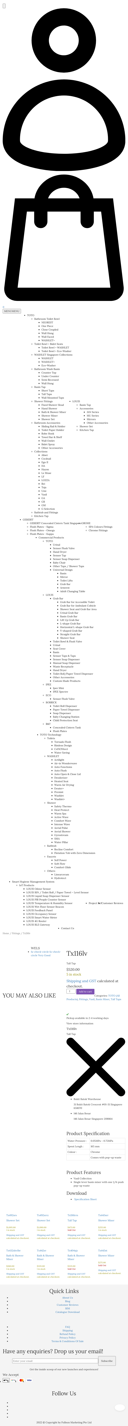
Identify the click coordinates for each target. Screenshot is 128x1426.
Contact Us (67, 928)
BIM (67, 1308)
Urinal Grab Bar (69, 612)
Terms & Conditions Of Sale (68, 1341)
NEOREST (47, 322)
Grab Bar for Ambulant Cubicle (78, 605)
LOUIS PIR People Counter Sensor (46, 899)
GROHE (86, 523)
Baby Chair (59, 562)
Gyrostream (61, 835)
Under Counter (50, 376)
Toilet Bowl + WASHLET (55, 347)
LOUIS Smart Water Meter (41, 917)
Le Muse (46, 473)
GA (43, 498)
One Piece (47, 326)
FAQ (67, 1326)
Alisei (44, 455)
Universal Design (63, 569)
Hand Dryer (60, 551)
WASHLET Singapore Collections (53, 354)
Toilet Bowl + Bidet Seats (48, 344)
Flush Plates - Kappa (42, 534)
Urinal (56, 544)
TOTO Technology (50, 734)
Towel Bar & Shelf (51, 437)
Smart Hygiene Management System (33, 881)
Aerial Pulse (61, 828)
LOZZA (45, 480)
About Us (67, 1297)
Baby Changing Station (66, 716)
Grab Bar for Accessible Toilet (77, 602)
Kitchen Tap (41, 516)
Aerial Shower (62, 831)
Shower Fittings (43, 401)
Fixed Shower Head (52, 405)
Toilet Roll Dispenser (65, 706)
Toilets (51, 738)
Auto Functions (63, 767)
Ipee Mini (58, 688)
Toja (43, 487)
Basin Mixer (103, 999)
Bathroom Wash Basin (47, 369)
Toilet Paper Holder (52, 430)
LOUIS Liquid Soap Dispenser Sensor (47, 896)
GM (43, 505)
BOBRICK (51, 702)
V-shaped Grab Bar (71, 630)
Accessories (86, 408)
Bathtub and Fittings (46, 512)
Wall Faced (47, 336)
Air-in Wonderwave (65, 763)
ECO (48, 695)
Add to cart (85, 991)
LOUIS (76, 401)
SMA (57, 838)
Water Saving (62, 752)
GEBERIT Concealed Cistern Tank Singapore (56, 523)
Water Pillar (61, 842)
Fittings (16, 933)
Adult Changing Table (72, 591)
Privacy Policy (67, 1337)
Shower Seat (67, 638)
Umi (43, 491)
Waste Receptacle (63, 666)
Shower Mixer (49, 415)
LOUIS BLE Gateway (38, 924)
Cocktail (46, 458)
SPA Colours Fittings (100, 526)
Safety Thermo (63, 806)
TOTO (30, 315)
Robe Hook (47, 433)
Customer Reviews (112, 903)
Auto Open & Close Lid (67, 774)
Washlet (59, 795)
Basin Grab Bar (68, 616)
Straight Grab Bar (70, 634)
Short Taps (47, 390)
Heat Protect (61, 810)
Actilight (59, 759)
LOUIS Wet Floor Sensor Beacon (45, 906)
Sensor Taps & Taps (64, 655)
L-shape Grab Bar (70, 623)
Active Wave (61, 817)
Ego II (44, 462)
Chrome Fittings (98, 530)
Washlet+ (59, 799)
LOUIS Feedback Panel (39, 910)
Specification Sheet (85, 1199)
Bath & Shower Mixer (53, 412)
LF (42, 476)
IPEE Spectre (60, 691)
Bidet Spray (48, 444)
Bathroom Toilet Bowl (47, 318)
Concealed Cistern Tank (67, 727)
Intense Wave (62, 824)
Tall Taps (46, 394)
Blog (67, 1301)
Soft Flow (59, 863)
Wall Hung (47, 333)
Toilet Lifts (66, 580)
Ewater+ (59, 788)
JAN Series (93, 412)
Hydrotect (60, 878)
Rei (43, 483)
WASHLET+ (48, 340)
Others (51, 871)
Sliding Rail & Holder (53, 426)
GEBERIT (28, 519)
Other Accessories (52, 448)
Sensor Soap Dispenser (66, 559)
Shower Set (48, 419)
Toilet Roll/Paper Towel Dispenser (73, 673)
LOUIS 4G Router (36, 921)
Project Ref (95, 903)
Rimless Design (63, 745)
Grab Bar (65, 584)
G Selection (48, 508)
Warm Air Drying (64, 784)
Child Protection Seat (65, 720)
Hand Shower (49, 408)
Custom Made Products (66, 681)
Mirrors (91, 419)
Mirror (64, 577)
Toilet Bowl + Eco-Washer (56, 351)
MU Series (93, 415)
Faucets (51, 856)
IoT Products (26, 885)
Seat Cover (59, 648)
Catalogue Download (67, 1312)
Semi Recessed (50, 379)
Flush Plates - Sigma (41, 526)
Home (6, 933)
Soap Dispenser (62, 713)
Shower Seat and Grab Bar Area (78, 609)
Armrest (65, 587)
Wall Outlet (48, 440)
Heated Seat (61, 781)
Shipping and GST (81, 981)
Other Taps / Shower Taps (68, 566)
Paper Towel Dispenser (66, 709)
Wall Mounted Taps (52, 397)
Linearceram (61, 874)
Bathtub (51, 845)
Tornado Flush (62, 741)
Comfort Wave (62, 820)
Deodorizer (61, 777)
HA (43, 465)
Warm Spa (60, 813)
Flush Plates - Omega (42, 530)
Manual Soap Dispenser (66, 663)
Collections (40, 451)
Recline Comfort (63, 849)
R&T (48, 724)
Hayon (45, 469)
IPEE (48, 684)
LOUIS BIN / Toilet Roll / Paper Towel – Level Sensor (57, 892)
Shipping (67, 1330)
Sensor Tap (59, 555)
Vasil (44, 494)
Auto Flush (60, 770)
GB (43, 501)
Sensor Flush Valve (64, 548)
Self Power (60, 860)
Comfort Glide (62, 867)
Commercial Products (51, 537)
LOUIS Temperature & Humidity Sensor (49, 903)
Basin (63, 573)
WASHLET (47, 358)
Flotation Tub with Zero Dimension (74, 853)
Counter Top (48, 372)
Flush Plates (60, 731)
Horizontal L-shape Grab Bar (77, 627)
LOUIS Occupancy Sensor (41, 914)
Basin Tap (40, 387)
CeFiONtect (61, 749)
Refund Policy (68, 1334)
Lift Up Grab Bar (69, 620)
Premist (58, 792)
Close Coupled (49, 329)
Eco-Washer (48, 365)
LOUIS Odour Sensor (38, 888)
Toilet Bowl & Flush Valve (67, 641)
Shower (51, 802)
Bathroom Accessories (47, 422)
